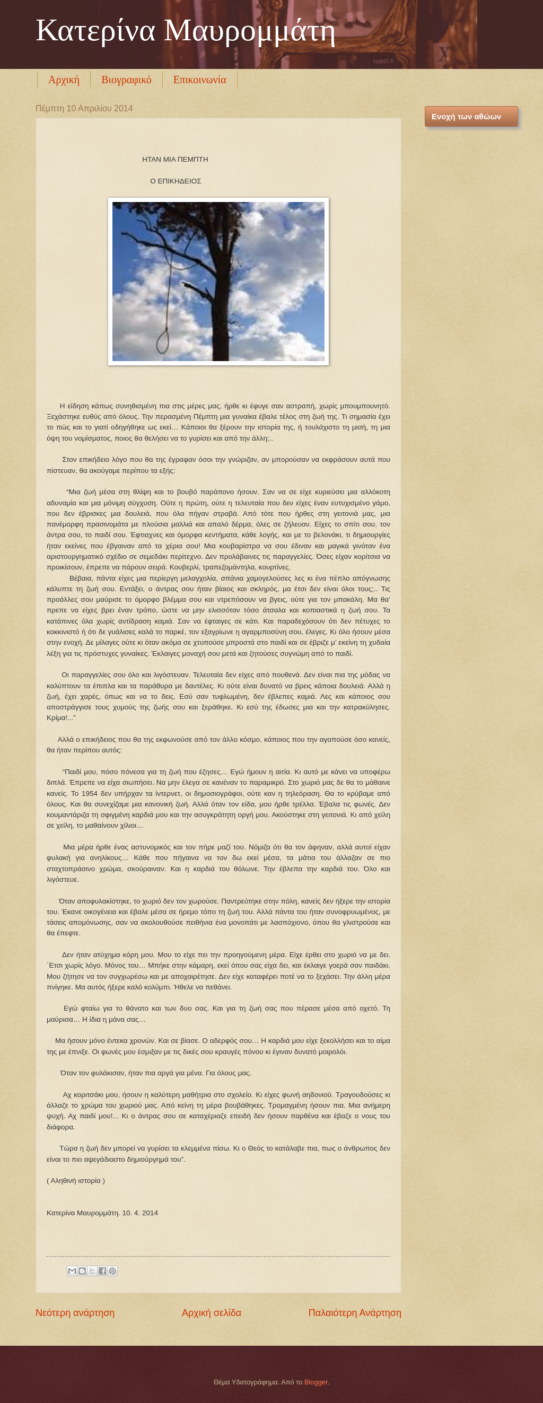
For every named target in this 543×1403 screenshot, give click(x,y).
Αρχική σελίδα (211, 1313)
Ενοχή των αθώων (466, 116)
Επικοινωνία (199, 79)
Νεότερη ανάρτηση (75, 1313)
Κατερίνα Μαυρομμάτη (186, 29)
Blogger (316, 1382)
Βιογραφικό (126, 79)
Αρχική (64, 79)
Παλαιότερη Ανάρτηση (355, 1313)
